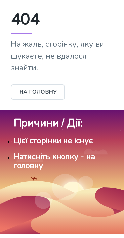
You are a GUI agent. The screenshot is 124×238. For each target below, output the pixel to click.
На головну (38, 92)
